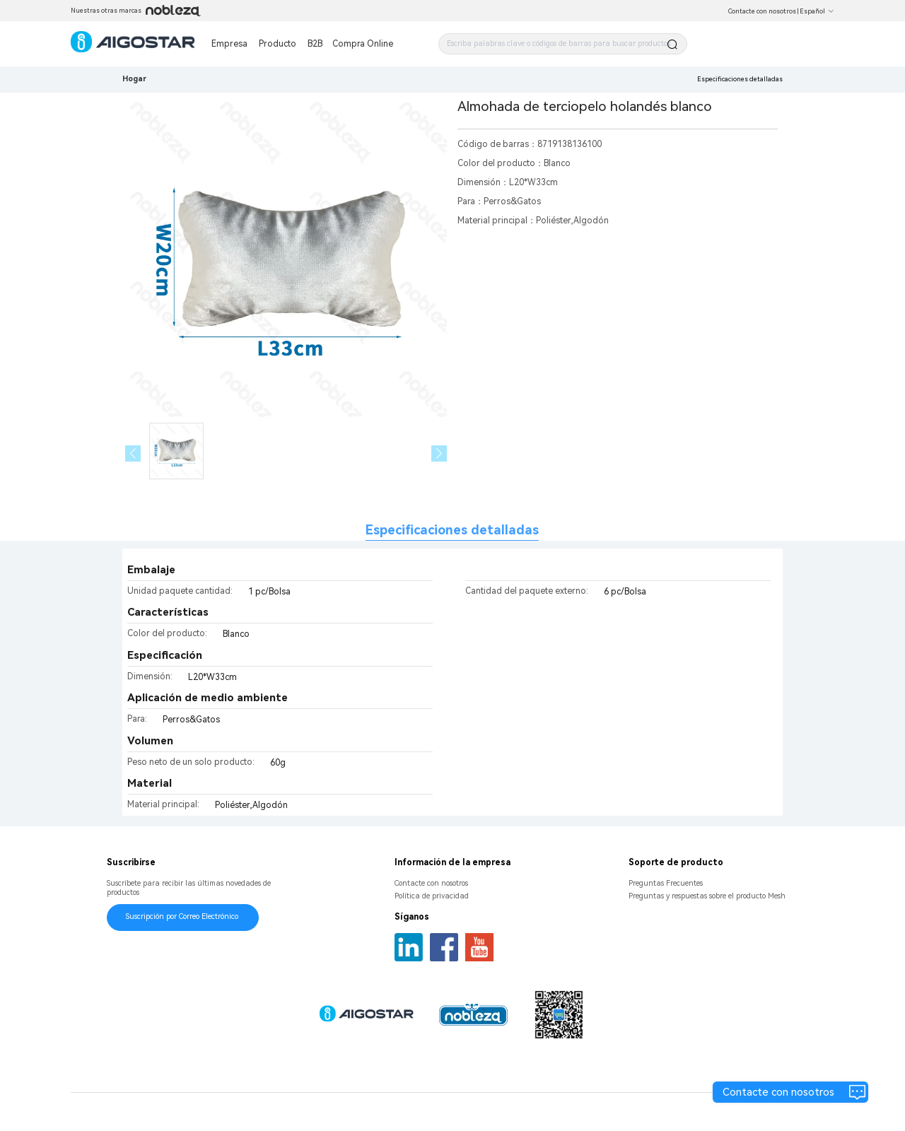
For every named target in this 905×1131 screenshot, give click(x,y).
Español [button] (817, 11)
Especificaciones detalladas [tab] (452, 529)
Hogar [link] (134, 78)
